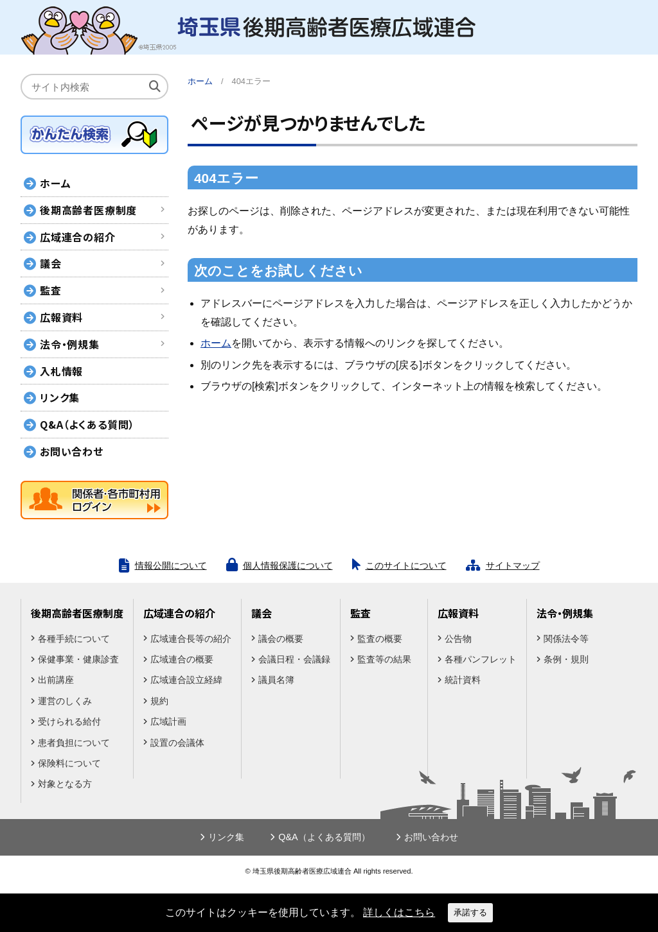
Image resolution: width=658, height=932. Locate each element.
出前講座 (56, 680)
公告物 (458, 639)
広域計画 (168, 721)
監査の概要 (379, 639)
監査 (51, 290)
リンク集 (60, 397)
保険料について (69, 763)
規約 (159, 701)
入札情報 (61, 371)
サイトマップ (513, 565)
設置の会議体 (177, 743)
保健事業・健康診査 (78, 659)
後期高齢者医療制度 (88, 210)
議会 (51, 263)
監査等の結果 (384, 659)
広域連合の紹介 (78, 237)
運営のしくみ (65, 701)
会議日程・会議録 (294, 659)
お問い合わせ (71, 451)
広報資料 (61, 317)
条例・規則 (566, 659)
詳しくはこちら (399, 912)
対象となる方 (65, 784)
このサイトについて (406, 565)
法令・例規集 (70, 344)
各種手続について (74, 639)
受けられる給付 (69, 721)
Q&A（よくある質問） (87, 424)
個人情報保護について (288, 565)
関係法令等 (566, 639)
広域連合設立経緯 (186, 680)
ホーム (200, 81)
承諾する (470, 912)
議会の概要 (280, 639)
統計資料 (463, 680)
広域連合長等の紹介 (190, 639)
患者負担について (74, 743)
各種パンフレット (481, 659)
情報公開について (171, 565)
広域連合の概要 (181, 659)
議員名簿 (276, 680)
